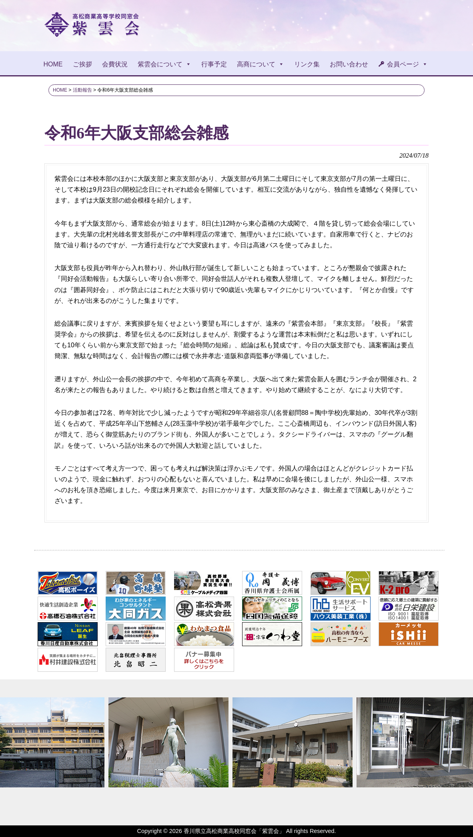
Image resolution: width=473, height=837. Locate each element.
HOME (53, 64)
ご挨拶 (82, 64)
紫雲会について (164, 64)
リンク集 (307, 64)
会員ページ (407, 64)
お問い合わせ (349, 64)
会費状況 (115, 64)
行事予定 (214, 64)
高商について (260, 64)
